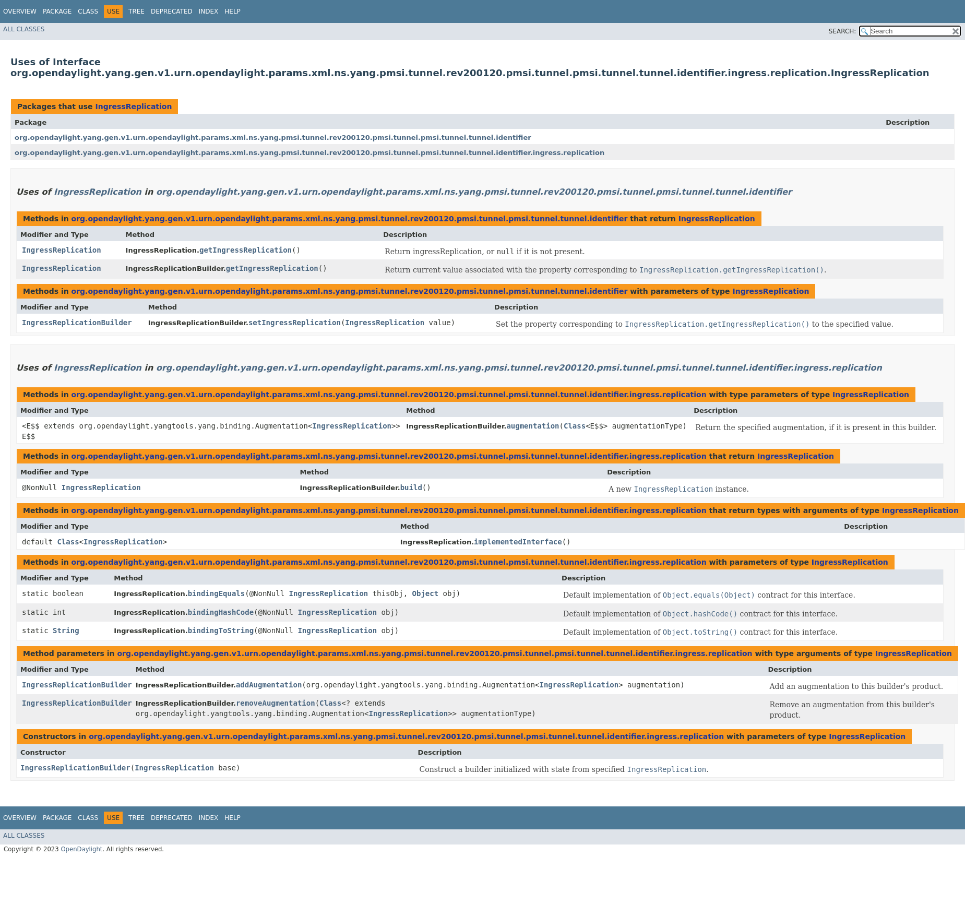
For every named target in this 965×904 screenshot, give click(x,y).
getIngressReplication (245, 250)
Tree (136, 11)
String (66, 630)
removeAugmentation (275, 703)
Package (57, 11)
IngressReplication (133, 106)
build (411, 487)
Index (209, 11)
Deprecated (172, 11)
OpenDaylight (81, 849)
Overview (20, 11)
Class (88, 11)
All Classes (23, 29)
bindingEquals (216, 593)
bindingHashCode (221, 612)
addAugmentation (269, 685)
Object (425, 593)
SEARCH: (842, 31)
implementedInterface (518, 542)
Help (232, 11)
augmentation (532, 426)
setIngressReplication (294, 322)
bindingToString (221, 630)
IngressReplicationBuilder (77, 322)
